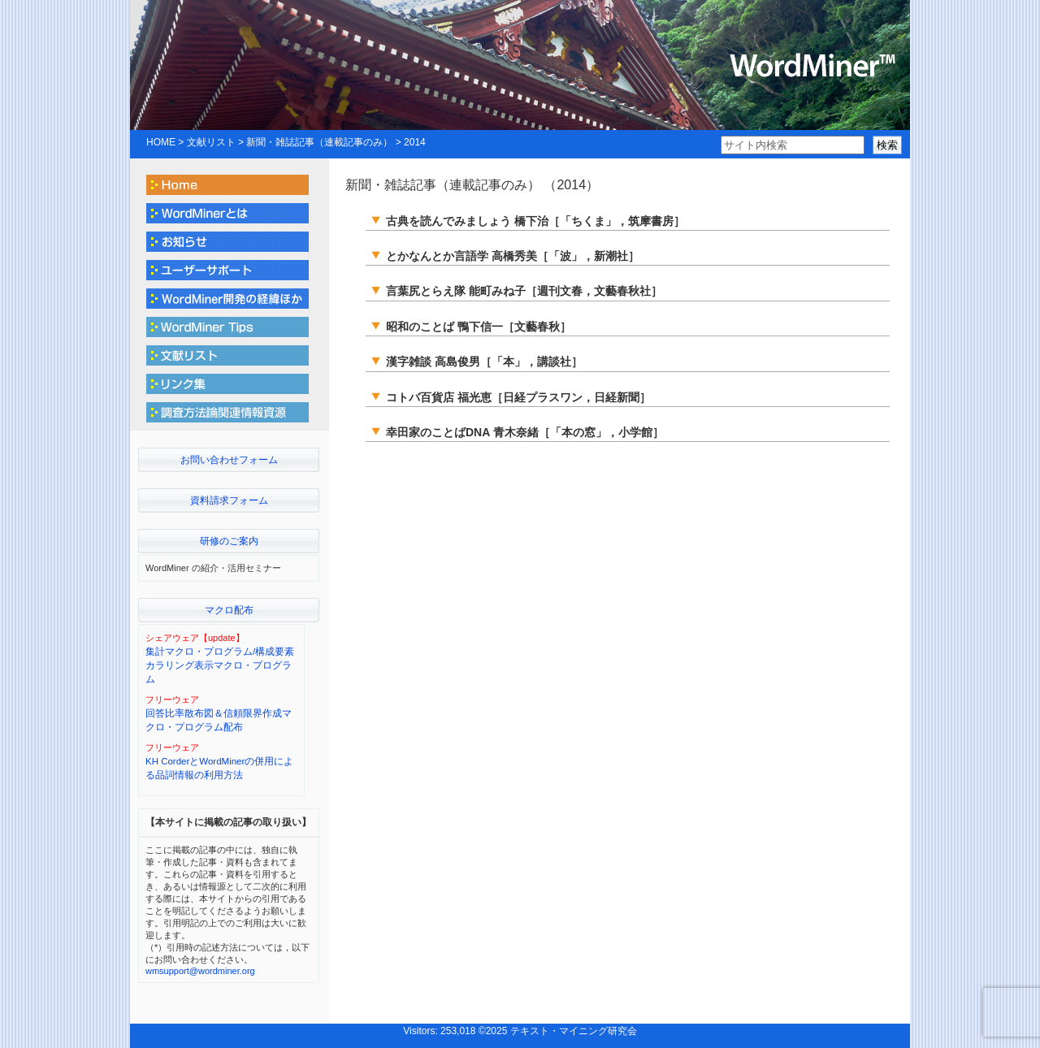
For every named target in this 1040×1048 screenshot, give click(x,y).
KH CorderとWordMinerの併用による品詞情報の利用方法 (219, 768)
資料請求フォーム (229, 500)
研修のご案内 (229, 541)
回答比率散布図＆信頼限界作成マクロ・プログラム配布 (218, 720)
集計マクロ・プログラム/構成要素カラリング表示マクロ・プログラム (219, 666)
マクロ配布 (229, 610)
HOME (161, 142)
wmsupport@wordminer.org (200, 971)
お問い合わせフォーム (229, 460)
